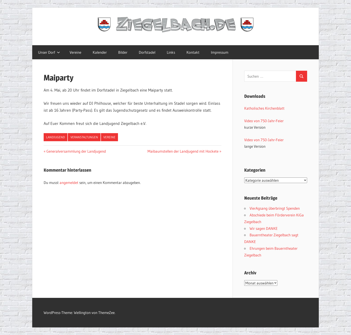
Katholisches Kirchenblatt (264, 108)
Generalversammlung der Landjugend (76, 151)
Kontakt (192, 52)
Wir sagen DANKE (264, 228)
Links (171, 52)
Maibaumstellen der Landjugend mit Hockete (183, 151)
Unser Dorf (49, 52)
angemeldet (69, 182)
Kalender (100, 52)
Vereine (75, 52)
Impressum (219, 52)
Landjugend (55, 137)
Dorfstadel (147, 52)
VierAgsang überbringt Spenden (275, 208)
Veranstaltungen (84, 137)
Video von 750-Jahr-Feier (264, 120)
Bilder (122, 52)
